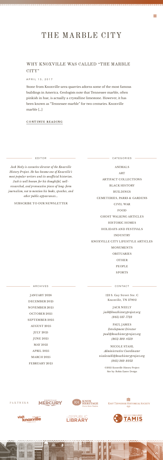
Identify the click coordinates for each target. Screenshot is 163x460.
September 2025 (41, 319)
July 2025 (41, 332)
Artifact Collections (122, 179)
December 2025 (41, 301)
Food (121, 210)
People (122, 266)
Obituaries (122, 253)
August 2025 (41, 326)
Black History (122, 185)
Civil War (122, 204)
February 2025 (41, 363)
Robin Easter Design (126, 371)
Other (122, 260)
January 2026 (41, 295)
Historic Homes (122, 222)
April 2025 (40, 350)
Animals (122, 167)
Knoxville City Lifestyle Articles (122, 241)
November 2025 (41, 307)
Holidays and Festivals (122, 229)
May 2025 (41, 344)
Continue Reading (44, 121)
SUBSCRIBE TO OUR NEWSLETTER (40, 203)
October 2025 (40, 313)
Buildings (122, 191)
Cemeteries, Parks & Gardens (122, 198)
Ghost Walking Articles (122, 216)
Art (122, 173)
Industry (122, 235)
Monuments (122, 247)
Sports (122, 272)
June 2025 (41, 338)
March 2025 (41, 357)
